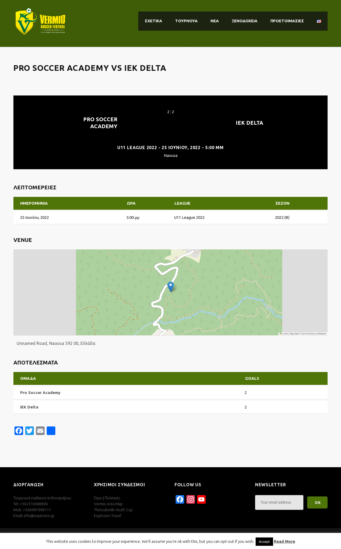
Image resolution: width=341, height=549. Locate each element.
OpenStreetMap (308, 334)
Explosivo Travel (107, 516)
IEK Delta (249, 123)
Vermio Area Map (108, 504)
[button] (170, 286)
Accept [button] (264, 541)
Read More (284, 541)
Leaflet (284, 334)
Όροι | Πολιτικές (107, 498)
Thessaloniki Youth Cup (113, 510)
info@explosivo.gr (39, 516)
